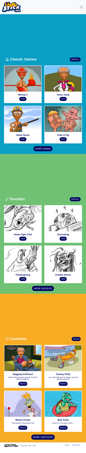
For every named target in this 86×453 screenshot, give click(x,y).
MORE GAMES (43, 148)
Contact (67, 445)
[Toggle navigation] (81, 7)
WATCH (23, 384)
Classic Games (21, 59)
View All (76, 339)
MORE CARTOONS (43, 437)
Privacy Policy (76, 445)
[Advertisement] (44, 35)
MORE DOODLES (43, 288)
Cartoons (15, 339)
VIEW (23, 239)
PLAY (23, 99)
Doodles (15, 199)
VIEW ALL (75, 59)
